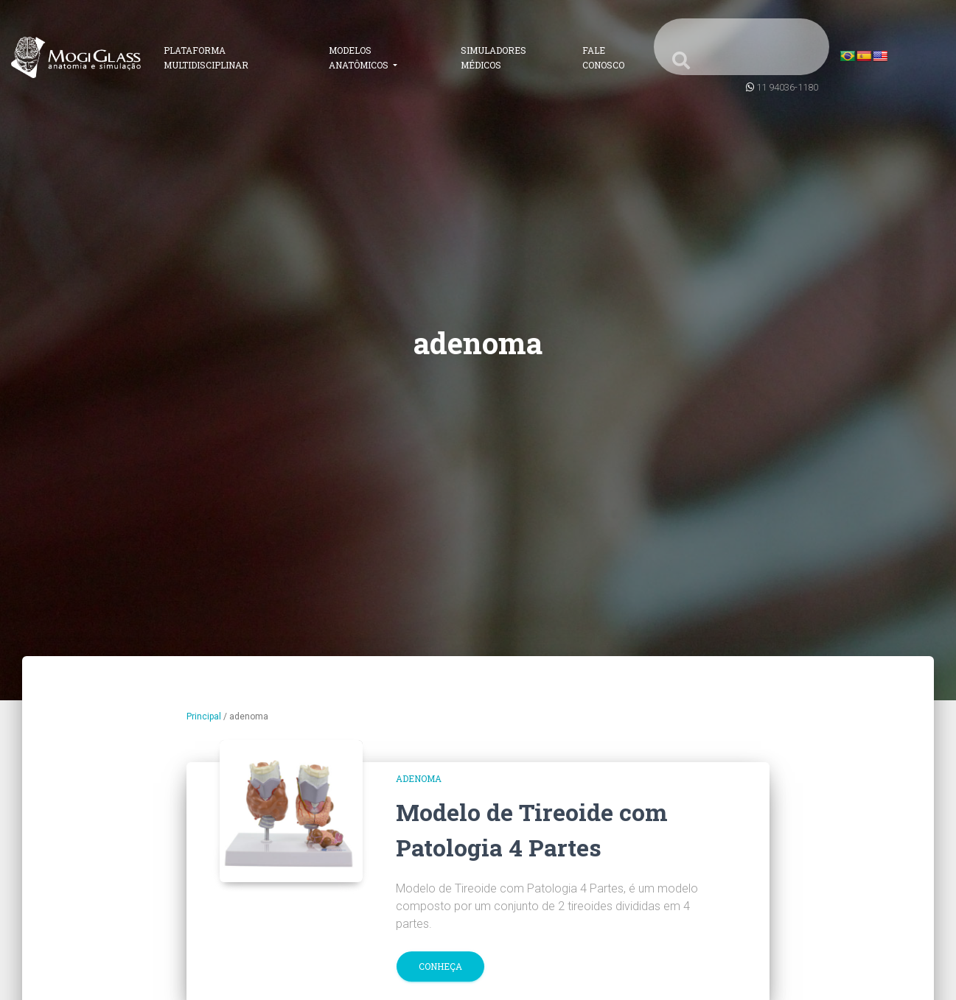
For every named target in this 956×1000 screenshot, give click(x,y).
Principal (203, 716)
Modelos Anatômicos (360, 57)
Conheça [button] (440, 966)
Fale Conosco (603, 57)
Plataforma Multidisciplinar (206, 57)
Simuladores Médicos (493, 57)
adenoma (419, 778)
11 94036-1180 (787, 87)
